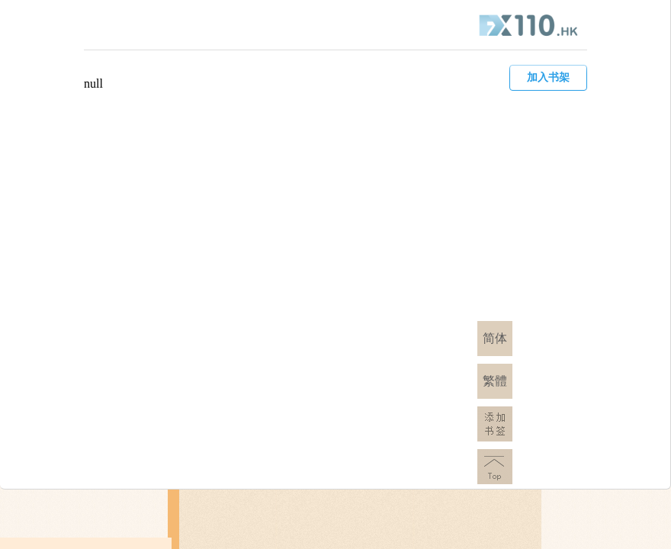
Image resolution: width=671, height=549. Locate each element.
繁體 (495, 380)
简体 (495, 338)
